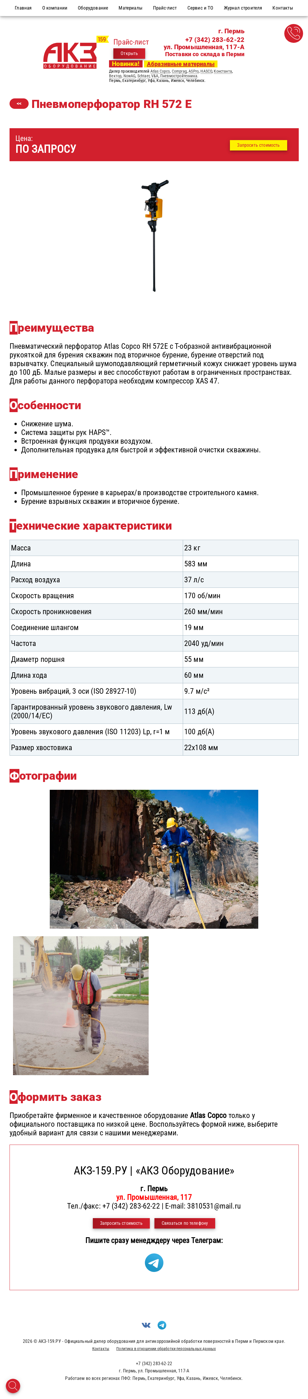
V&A (154, 76)
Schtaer (143, 76)
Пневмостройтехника (178, 76)
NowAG (129, 76)
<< (19, 103)
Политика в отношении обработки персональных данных (166, 1348)
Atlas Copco (160, 71)
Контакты (100, 1348)
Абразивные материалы (181, 63)
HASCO (206, 71)
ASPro (194, 71)
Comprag (179, 71)
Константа (223, 71)
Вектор (115, 76)
